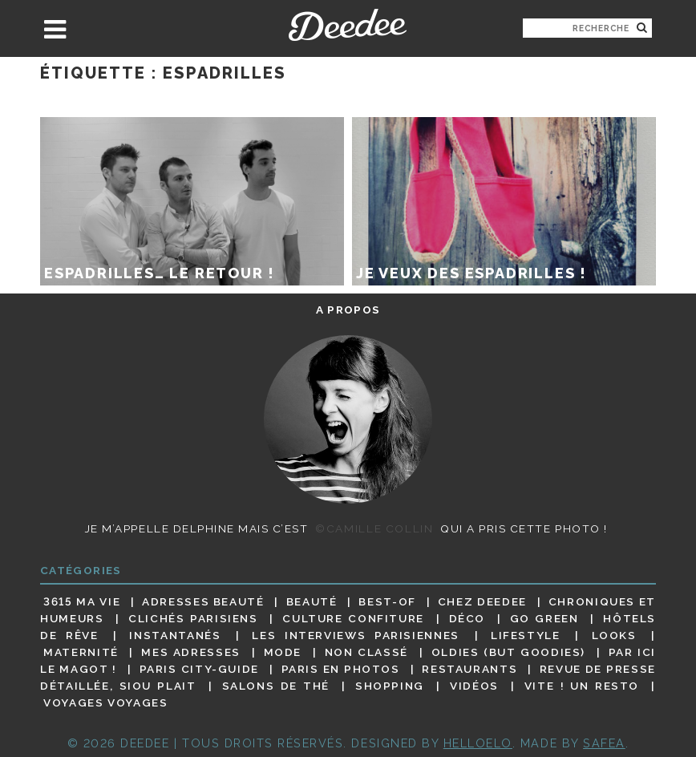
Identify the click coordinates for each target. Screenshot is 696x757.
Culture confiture (353, 618)
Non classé (366, 652)
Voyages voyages (105, 703)
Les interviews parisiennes (355, 635)
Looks (614, 635)
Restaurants (469, 668)
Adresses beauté (203, 601)
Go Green (544, 618)
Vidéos (474, 685)
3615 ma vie (81, 601)
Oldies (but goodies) (508, 652)
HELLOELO (477, 743)
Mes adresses (191, 652)
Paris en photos (340, 668)
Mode (283, 652)
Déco (467, 618)
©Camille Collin (374, 528)
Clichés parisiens (193, 618)
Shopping (389, 685)
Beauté (312, 601)
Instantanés (175, 635)
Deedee (347, 25)
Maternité (81, 652)
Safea (604, 743)
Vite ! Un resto (581, 685)
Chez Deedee (482, 601)
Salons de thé (276, 685)
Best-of (386, 601)
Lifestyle (525, 635)
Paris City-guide (199, 668)
